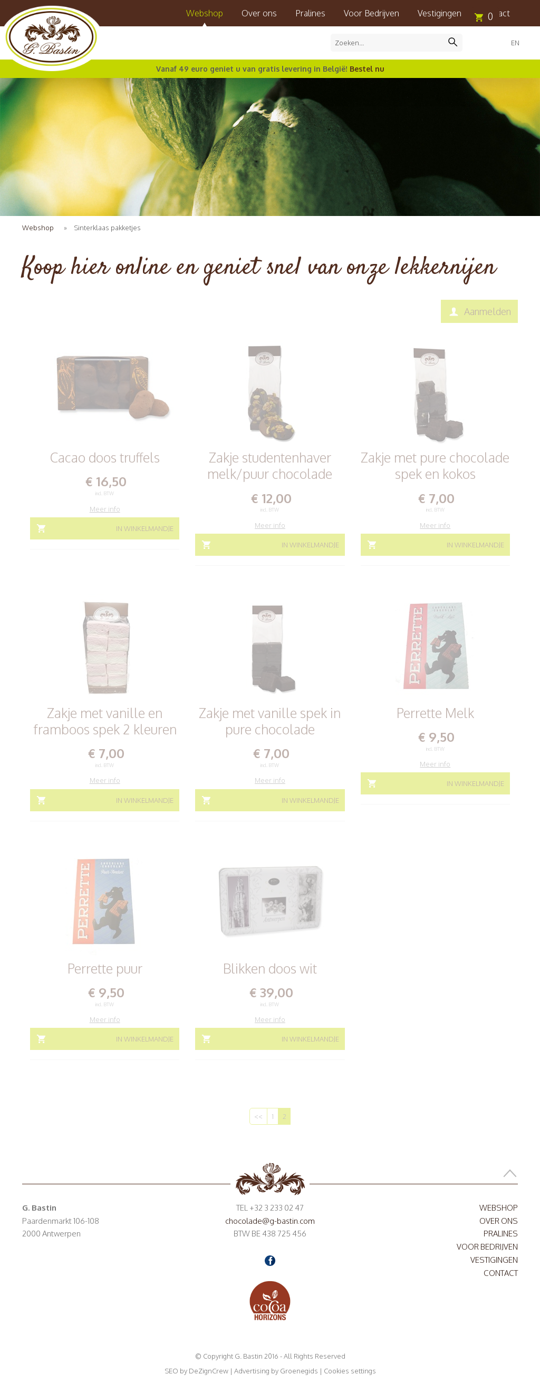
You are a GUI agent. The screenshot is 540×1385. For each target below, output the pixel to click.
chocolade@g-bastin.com (270, 1221)
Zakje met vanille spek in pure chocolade (270, 721)
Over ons (259, 13)
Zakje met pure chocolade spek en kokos (435, 465)
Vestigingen (439, 13)
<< (258, 1116)
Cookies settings (350, 1371)
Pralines (310, 13)
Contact (501, 1273)
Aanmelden (487, 311)
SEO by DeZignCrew (196, 1371)
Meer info (105, 509)
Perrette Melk (435, 712)
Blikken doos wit (270, 968)
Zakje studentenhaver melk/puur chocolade (269, 465)
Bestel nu (367, 68)
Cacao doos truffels (105, 457)
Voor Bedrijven (371, 13)
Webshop (204, 13)
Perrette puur (105, 968)
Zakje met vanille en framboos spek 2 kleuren (105, 721)
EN (515, 42)
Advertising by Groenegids (276, 1371)
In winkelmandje (144, 528)
